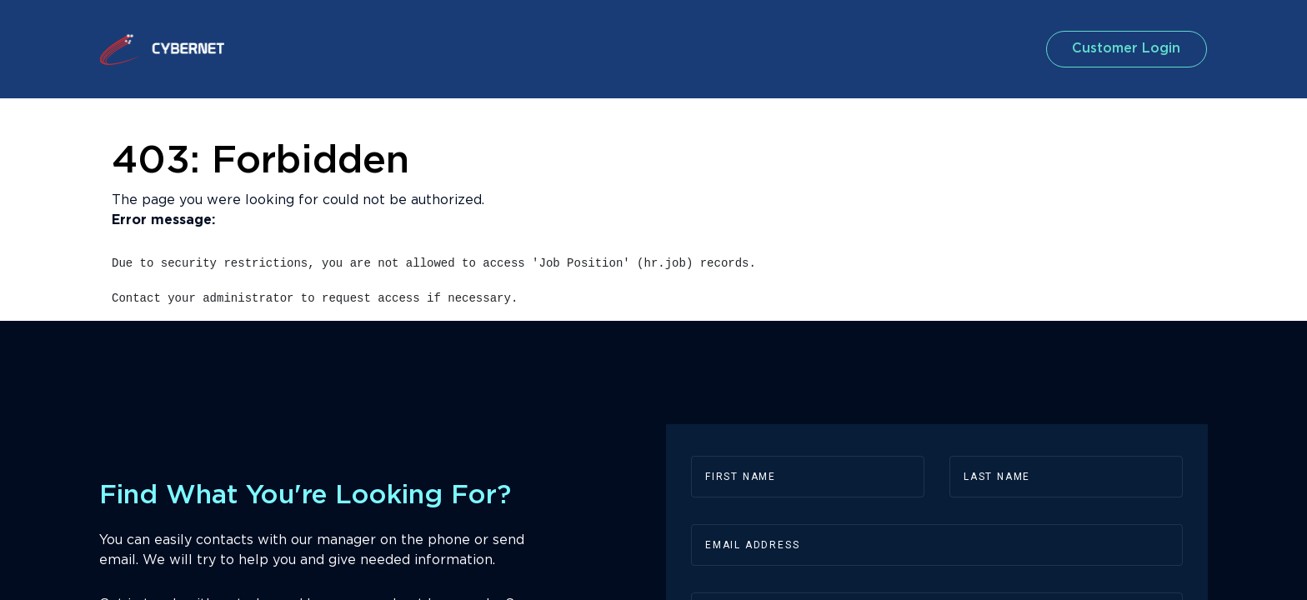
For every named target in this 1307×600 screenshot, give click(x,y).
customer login (1115, 48)
